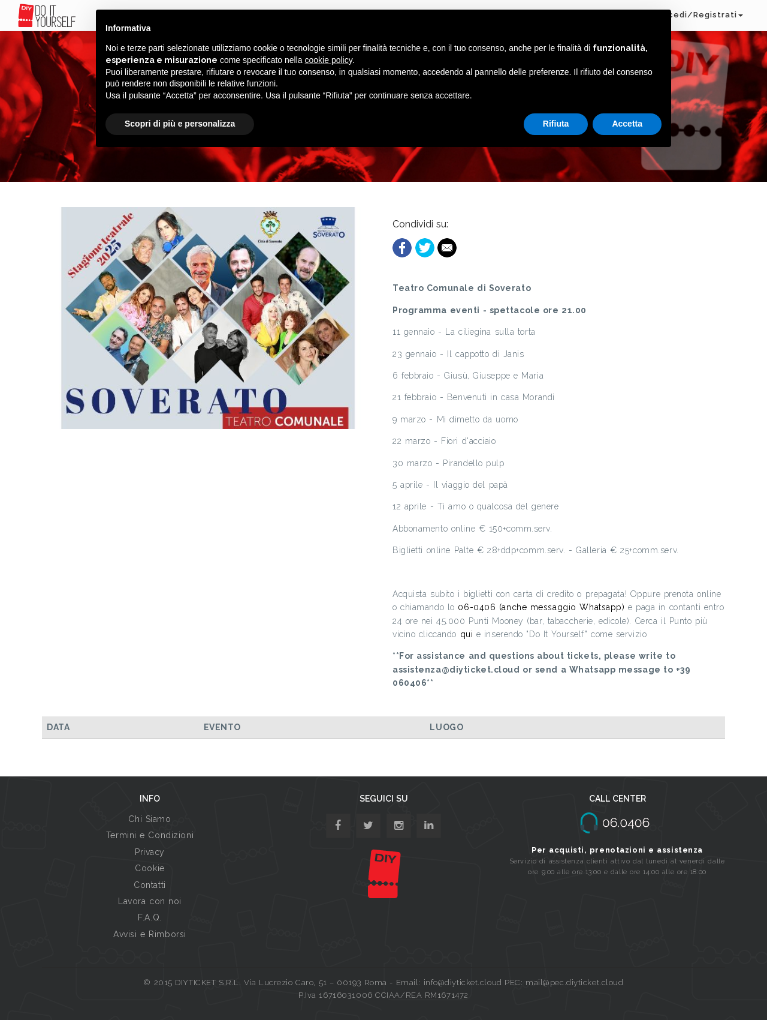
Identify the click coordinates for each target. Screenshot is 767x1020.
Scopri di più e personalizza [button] (180, 123)
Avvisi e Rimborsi (149, 934)
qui (466, 634)
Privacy (150, 852)
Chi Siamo (149, 819)
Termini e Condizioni (150, 835)
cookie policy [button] (328, 60)
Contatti (149, 885)
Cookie (149, 868)
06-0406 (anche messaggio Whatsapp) (541, 607)
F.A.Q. (149, 917)
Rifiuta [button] (556, 123)
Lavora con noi (150, 901)
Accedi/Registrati (700, 14)
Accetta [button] (627, 123)
